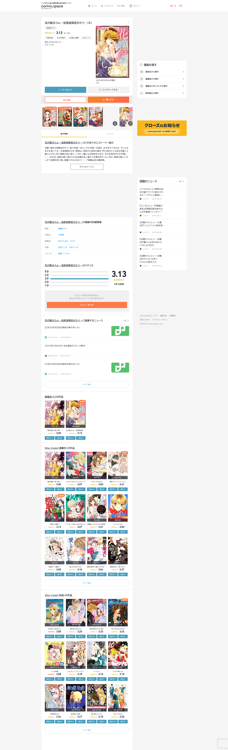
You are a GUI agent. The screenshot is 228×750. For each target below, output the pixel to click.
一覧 (124, 320)
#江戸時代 (61, 38)
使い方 (173, 6)
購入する (108, 100)
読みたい (49, 438)
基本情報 (64, 134)
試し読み (65, 100)
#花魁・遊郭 (74, 38)
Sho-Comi (63, 241)
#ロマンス (86, 38)
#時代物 (49, 38)
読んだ (59, 438)
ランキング (107, 6)
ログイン (134, 6)
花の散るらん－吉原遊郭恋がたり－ (63, 143)
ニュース (109, 134)
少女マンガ (73, 247)
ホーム (92, 6)
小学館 (61, 235)
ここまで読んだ (65, 90)
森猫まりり (51, 28)
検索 (121, 6)
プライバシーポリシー (160, 320)
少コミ (72, 241)
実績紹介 (172, 315)
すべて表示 (87, 384)
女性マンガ (62, 247)
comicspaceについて (149, 315)
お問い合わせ (145, 320)
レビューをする (87, 305)
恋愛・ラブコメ (64, 254)
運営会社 (163, 315)
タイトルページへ (86, 167)
